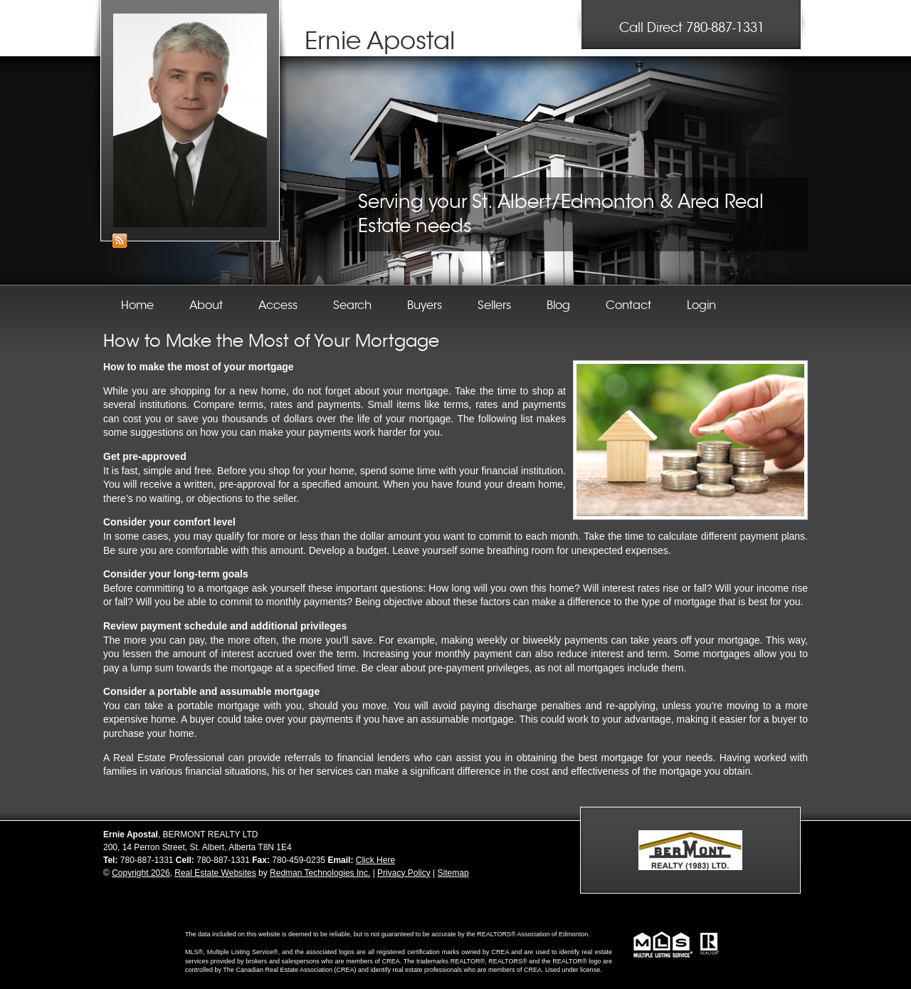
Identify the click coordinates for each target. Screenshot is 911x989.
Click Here (375, 860)
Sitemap (453, 873)
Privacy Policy (404, 873)
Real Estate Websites (215, 873)
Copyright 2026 (140, 873)
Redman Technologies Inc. (320, 873)
